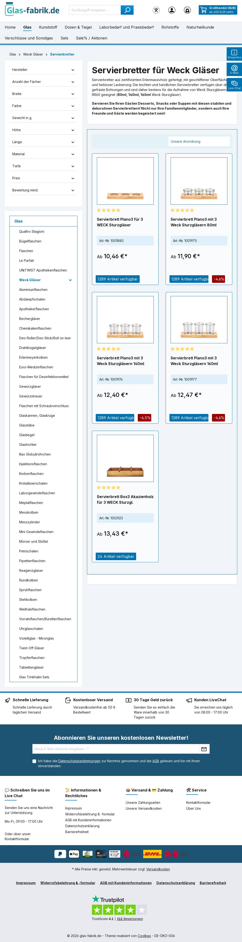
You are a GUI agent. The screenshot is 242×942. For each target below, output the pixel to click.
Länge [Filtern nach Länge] (43, 142)
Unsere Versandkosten (144, 808)
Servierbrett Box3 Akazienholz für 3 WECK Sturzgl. (125, 499)
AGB (155, 761)
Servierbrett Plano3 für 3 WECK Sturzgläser (120, 222)
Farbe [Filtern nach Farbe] (43, 106)
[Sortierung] (199, 141)
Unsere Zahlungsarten (143, 802)
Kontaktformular (17, 839)
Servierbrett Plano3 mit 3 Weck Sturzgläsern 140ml (120, 361)
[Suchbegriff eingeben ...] (95, 10)
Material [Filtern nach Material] (43, 154)
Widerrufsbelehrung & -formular (90, 814)
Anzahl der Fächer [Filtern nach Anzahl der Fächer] (43, 82)
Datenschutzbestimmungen (79, 761)
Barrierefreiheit (77, 832)
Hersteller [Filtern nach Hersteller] (43, 70)
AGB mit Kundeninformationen (88, 820)
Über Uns (193, 808)
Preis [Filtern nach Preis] (43, 178)
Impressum (73, 808)
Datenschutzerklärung (82, 826)
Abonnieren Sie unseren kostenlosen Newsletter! (121, 737)
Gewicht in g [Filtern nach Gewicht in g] (43, 118)
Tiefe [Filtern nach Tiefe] (43, 166)
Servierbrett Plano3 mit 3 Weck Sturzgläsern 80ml (194, 222)
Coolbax (144, 936)
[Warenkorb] (187, 10)
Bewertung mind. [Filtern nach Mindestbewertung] (43, 190)
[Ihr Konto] (171, 10)
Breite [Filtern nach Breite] (43, 94)
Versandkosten (158, 869)
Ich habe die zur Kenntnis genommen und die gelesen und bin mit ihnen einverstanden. (119, 763)
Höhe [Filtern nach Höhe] (43, 130)
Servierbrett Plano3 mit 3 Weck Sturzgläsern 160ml (194, 361)
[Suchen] (127, 10)
